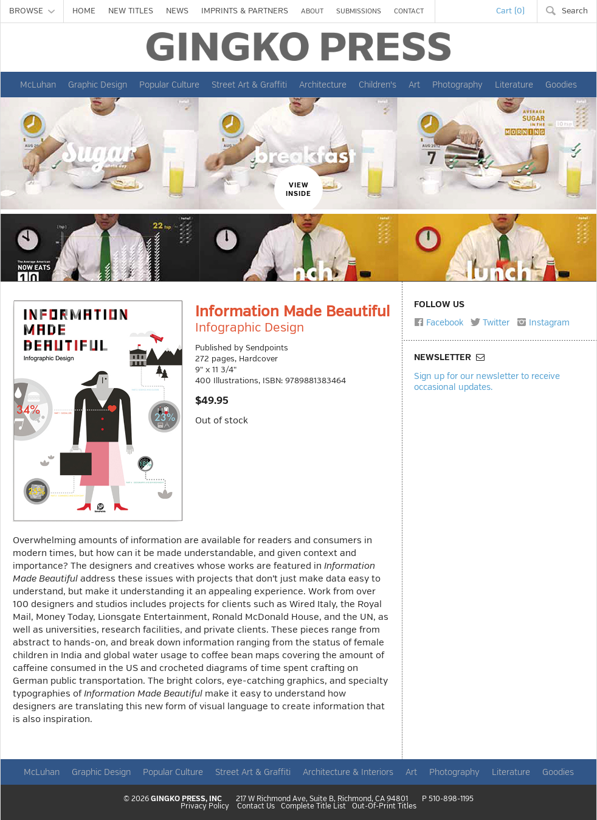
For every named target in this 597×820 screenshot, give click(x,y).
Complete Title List (313, 806)
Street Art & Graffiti (249, 84)
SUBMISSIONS (358, 11)
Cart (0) (510, 11)
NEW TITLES (130, 11)
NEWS (177, 11)
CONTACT (409, 11)
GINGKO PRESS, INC (186, 799)
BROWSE (32, 11)
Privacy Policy (205, 806)
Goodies (561, 84)
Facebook (438, 322)
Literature (514, 84)
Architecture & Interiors (348, 771)
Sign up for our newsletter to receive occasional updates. (487, 381)
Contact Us (256, 806)
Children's (377, 84)
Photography (457, 84)
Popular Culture (169, 84)
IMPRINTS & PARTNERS (244, 11)
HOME (83, 11)
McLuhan (38, 84)
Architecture (323, 84)
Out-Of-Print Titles (384, 806)
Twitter (490, 322)
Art (414, 84)
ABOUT (312, 11)
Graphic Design (97, 84)
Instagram (543, 322)
